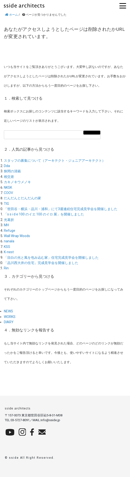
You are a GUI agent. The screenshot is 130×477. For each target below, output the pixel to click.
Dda (7, 166)
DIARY (9, 322)
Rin (6, 268)
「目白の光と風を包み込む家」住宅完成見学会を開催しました (51, 257)
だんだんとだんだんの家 (22, 198)
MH (6, 225)
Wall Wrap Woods (17, 236)
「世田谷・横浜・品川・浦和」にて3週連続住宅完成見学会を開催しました (60, 209)
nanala (9, 241)
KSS (7, 247)
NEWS (8, 311)
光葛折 (9, 220)
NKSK (8, 187)
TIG (6, 204)
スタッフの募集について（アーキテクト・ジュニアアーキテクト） (54, 160)
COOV (8, 193)
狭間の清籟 (12, 171)
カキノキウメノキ (17, 182)
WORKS (9, 317)
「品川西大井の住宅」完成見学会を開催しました (41, 263)
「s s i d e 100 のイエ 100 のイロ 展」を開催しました (44, 214)
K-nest (9, 252)
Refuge (9, 230)
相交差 (9, 177)
